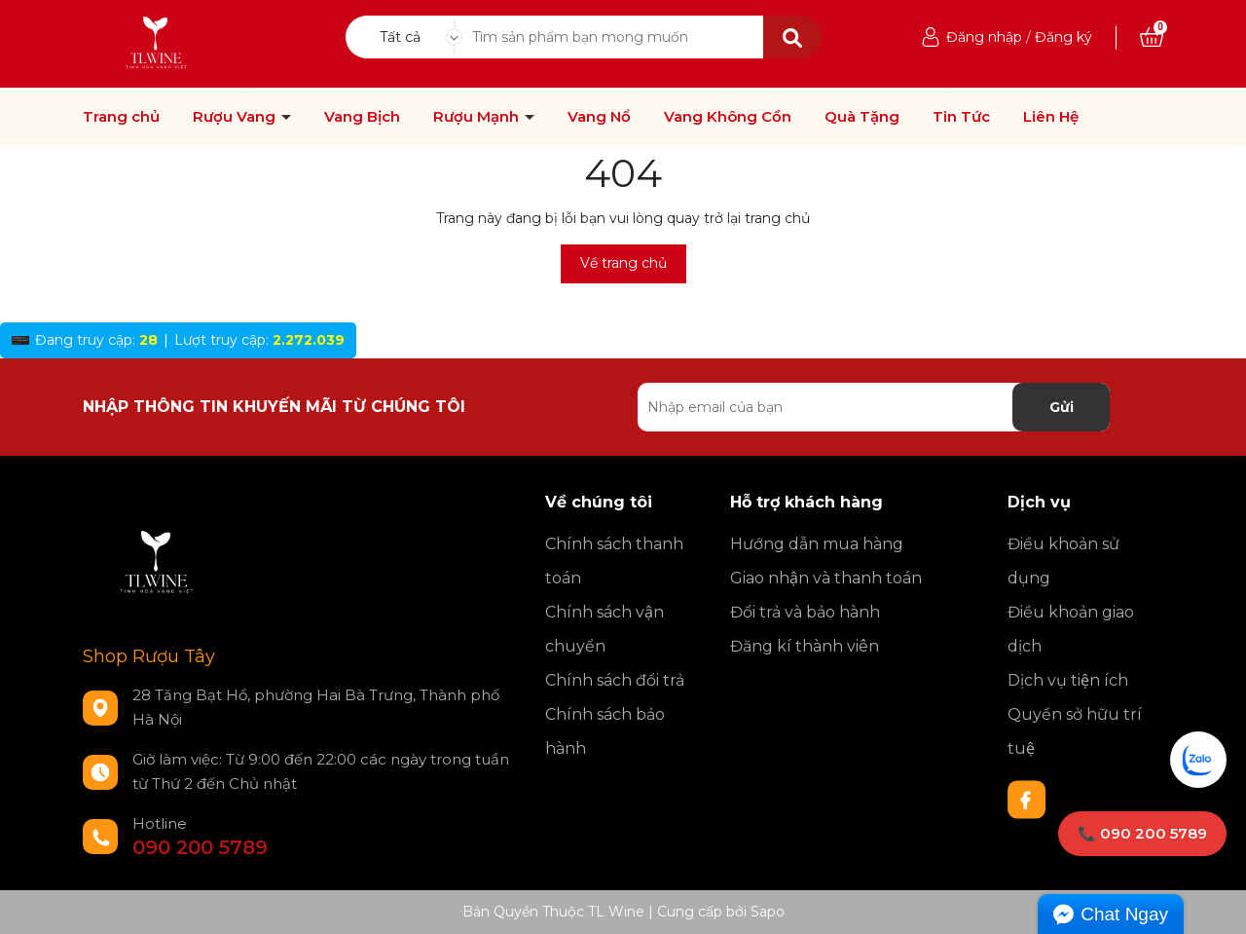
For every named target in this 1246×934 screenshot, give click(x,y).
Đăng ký (1063, 37)
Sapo (768, 911)
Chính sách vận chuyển (604, 629)
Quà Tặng (862, 117)
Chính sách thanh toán (614, 561)
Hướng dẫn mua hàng (816, 544)
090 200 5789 (200, 847)
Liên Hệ (1051, 117)
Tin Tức (961, 117)
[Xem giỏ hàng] (1151, 37)
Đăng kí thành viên (804, 646)
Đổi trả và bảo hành (805, 612)
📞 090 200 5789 (1142, 833)
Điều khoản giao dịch (1071, 629)
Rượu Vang (236, 117)
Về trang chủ (623, 263)
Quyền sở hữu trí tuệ (1075, 731)
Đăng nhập (984, 37)
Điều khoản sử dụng (1063, 561)
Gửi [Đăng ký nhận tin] (1061, 407)
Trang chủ (121, 117)
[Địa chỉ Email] (874, 407)
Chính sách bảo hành (605, 731)
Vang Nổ (599, 117)
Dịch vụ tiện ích (1068, 680)
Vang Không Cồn (727, 117)
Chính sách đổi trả (614, 680)
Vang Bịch (362, 117)
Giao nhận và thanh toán (826, 578)
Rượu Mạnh (478, 117)
